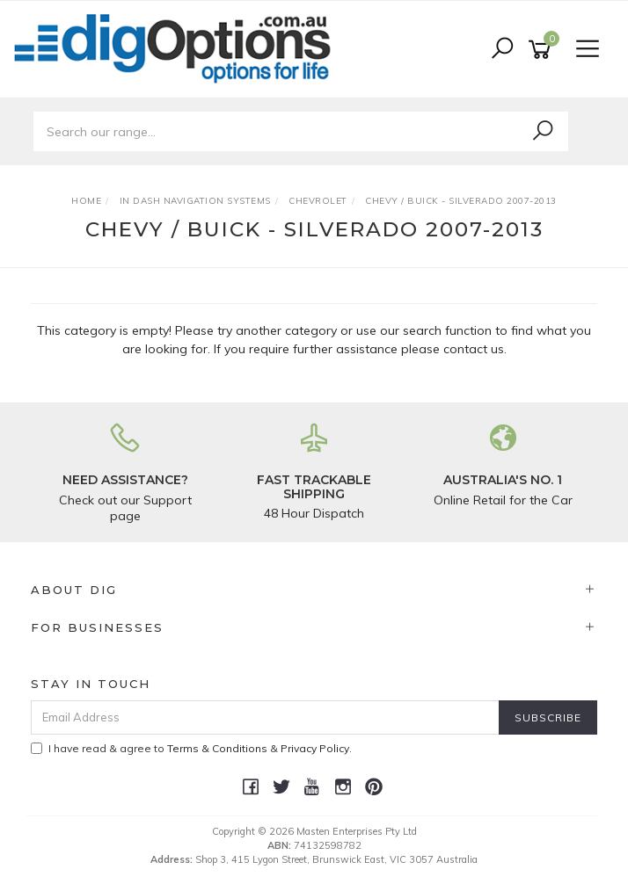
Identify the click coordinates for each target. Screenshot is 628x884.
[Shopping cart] (542, 49)
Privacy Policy (315, 748)
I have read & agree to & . (191, 748)
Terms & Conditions (217, 748)
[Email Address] (265, 717)
